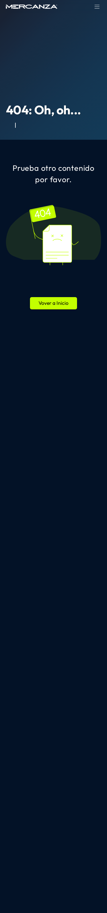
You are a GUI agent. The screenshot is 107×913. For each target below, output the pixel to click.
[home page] (31, 6)
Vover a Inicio (53, 303)
